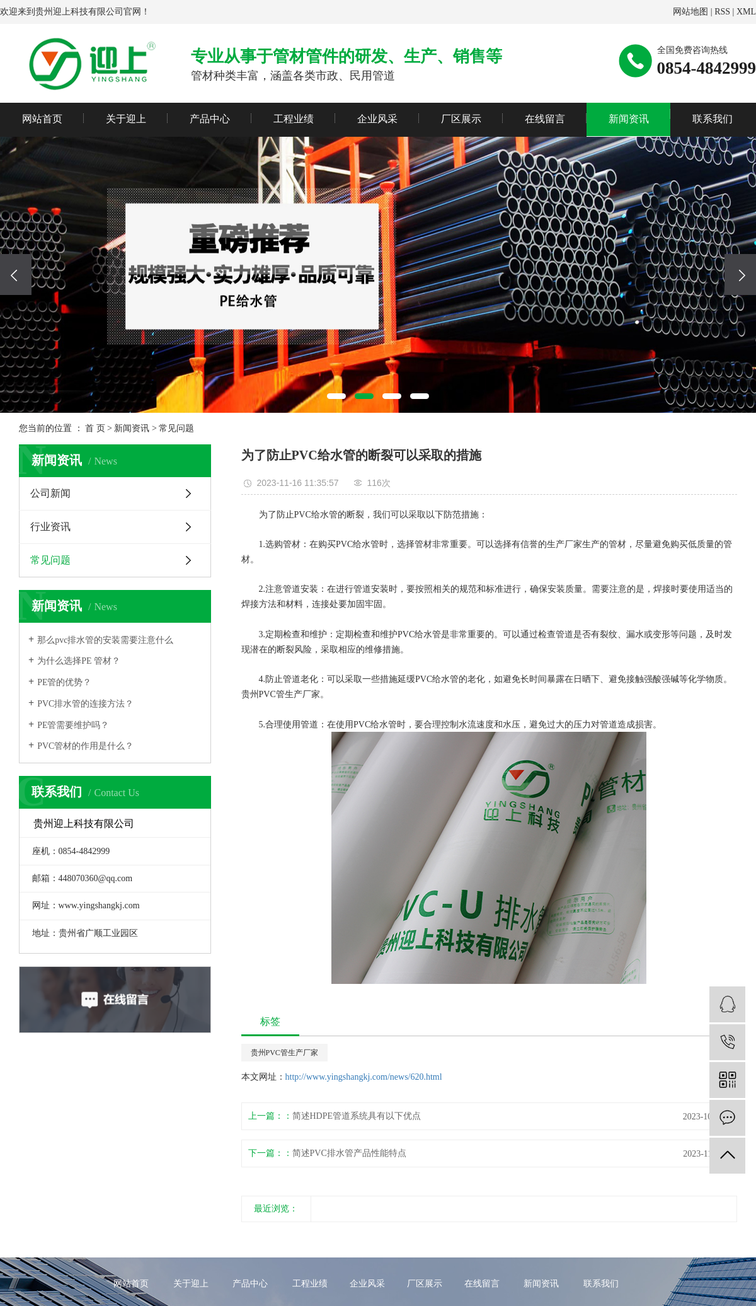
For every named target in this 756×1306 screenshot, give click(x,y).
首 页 (95, 428)
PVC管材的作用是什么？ (85, 746)
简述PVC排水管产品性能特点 (349, 1153)
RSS (722, 11)
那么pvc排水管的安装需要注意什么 (105, 640)
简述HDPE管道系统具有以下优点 (356, 1116)
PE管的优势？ (64, 682)
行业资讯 (50, 526)
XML (746, 11)
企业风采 (377, 118)
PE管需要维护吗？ (73, 725)
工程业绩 (293, 118)
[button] (336, 396)
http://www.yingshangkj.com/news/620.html (363, 1077)
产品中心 (210, 118)
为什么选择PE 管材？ (78, 661)
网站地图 (690, 11)
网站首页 (42, 118)
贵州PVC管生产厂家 (284, 1052)
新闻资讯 (629, 118)
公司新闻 (50, 493)
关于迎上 (126, 118)
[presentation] (16, 274)
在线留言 (545, 118)
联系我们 (712, 118)
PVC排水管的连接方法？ (85, 703)
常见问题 (176, 428)
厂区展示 (461, 118)
